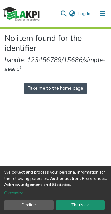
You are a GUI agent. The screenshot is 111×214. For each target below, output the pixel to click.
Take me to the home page (55, 88)
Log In (84, 13)
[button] (72, 13)
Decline (29, 205)
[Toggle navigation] (102, 14)
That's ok (80, 205)
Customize (13, 193)
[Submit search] (63, 13)
